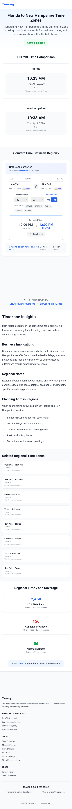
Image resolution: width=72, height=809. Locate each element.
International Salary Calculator (18, 792)
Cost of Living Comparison (53, 792)
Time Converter (8, 741)
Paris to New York (9, 729)
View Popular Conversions (22, 304)
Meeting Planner (43, 248)
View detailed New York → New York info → (24, 248)
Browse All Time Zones (51, 304)
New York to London (10, 718)
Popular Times (56, 248)
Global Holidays (8, 756)
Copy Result (36, 234)
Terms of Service (9, 776)
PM (54, 200)
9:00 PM (28, 210)
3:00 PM (48, 206)
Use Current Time (51, 195)
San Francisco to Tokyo (11, 722)
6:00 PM (18, 210)
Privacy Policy (8, 772)
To (42, 179)
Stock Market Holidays (11, 760)
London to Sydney (9, 726)
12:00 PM (38, 206)
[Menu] (68, 4)
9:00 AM (29, 206)
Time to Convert (21, 195)
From (11, 179)
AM (48, 200)
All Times (6, 753)
